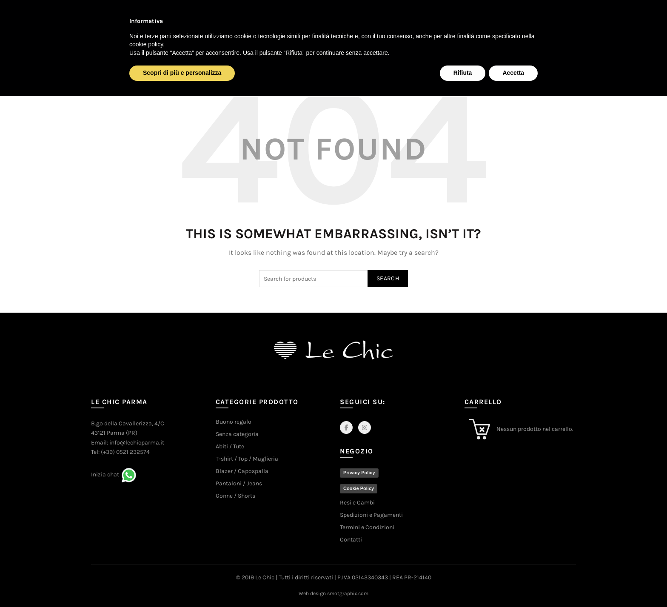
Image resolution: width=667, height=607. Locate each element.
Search (387, 278)
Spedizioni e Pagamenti (371, 515)
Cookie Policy (358, 488)
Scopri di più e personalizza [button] (182, 72)
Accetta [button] (513, 72)
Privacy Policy (359, 472)
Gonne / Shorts (235, 495)
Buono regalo (233, 421)
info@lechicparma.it (136, 442)
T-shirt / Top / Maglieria (247, 458)
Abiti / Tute (230, 446)
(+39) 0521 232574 (125, 452)
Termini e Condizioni (367, 527)
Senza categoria (237, 434)
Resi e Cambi (357, 502)
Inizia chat (105, 474)
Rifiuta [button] (462, 72)
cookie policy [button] (146, 44)
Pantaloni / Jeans (239, 483)
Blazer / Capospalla (242, 471)
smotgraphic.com (347, 593)
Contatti (351, 539)
